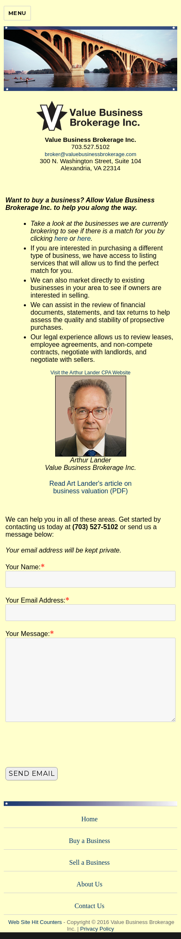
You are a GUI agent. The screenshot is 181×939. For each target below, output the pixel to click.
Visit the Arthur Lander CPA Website (90, 373)
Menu (17, 13)
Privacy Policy (97, 929)
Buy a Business (89, 840)
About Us (89, 884)
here (61, 238)
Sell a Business (89, 862)
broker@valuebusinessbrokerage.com (90, 154)
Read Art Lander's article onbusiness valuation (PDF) (90, 487)
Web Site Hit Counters (35, 922)
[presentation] (69, 746)
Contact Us (89, 905)
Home (89, 819)
